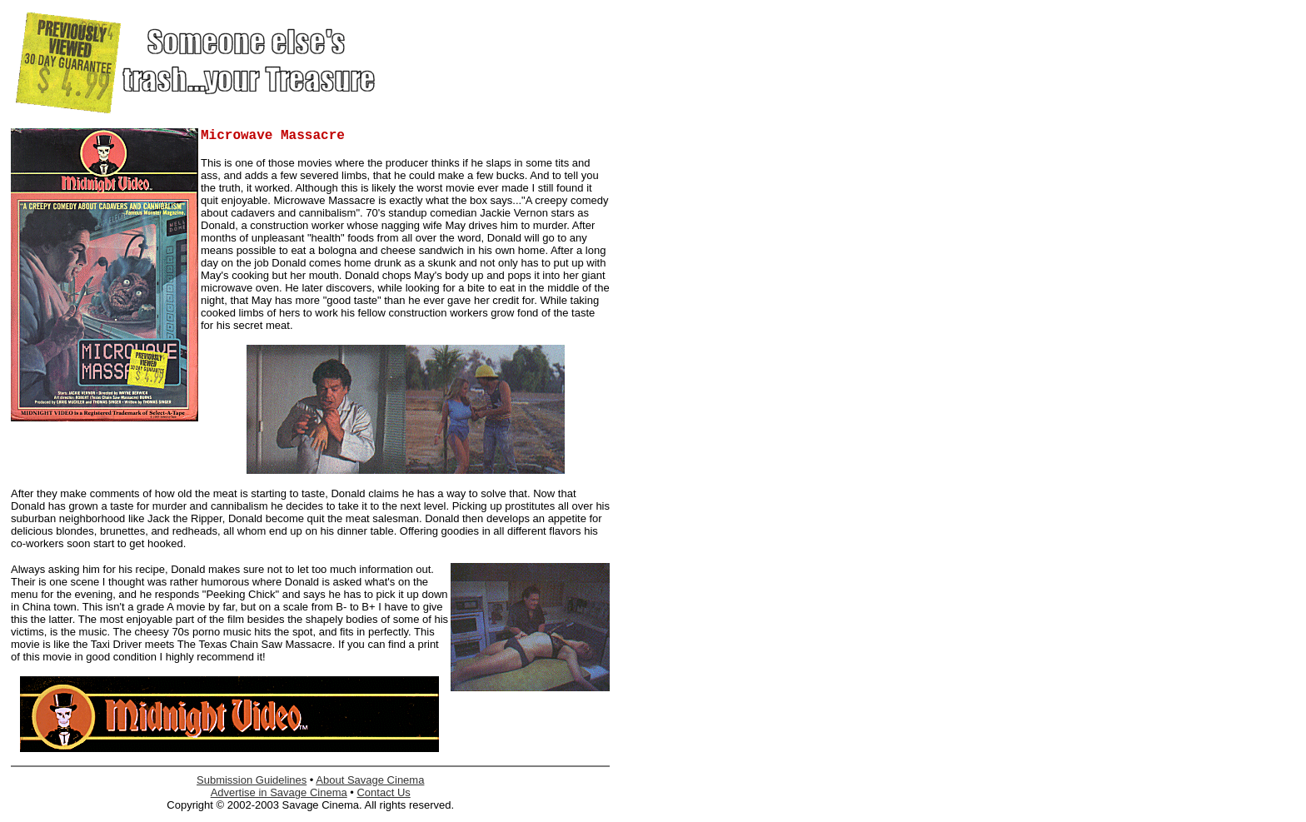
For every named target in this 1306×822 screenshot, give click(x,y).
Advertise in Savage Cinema (279, 792)
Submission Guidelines (252, 780)
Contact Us (383, 792)
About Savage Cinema (370, 780)
